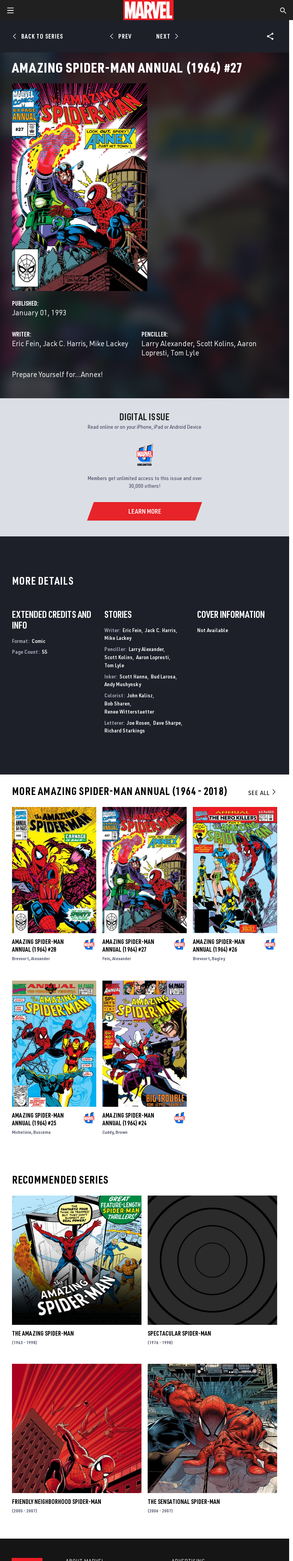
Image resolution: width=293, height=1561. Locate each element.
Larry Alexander (167, 343)
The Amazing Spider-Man (43, 1333)
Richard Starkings (124, 730)
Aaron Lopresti (152, 657)
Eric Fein (25, 343)
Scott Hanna (133, 676)
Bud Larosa (163, 676)
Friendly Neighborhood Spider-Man (56, 1501)
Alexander (40, 958)
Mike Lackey (108, 343)
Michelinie (21, 1132)
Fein (106, 958)
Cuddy (108, 1132)
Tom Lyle (184, 352)
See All (262, 793)
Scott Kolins (215, 343)
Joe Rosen (138, 722)
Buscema (42, 1132)
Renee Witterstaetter (129, 711)
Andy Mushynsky (122, 684)
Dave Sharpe (167, 722)
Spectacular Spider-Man (179, 1333)
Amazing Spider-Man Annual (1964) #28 (38, 945)
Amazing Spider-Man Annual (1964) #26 (219, 945)
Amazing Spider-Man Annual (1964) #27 (128, 945)
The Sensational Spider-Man (184, 1501)
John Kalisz (140, 695)
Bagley (218, 958)
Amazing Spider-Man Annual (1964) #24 (128, 1119)
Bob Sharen (117, 703)
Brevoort (20, 958)
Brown (122, 1132)
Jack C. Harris (64, 343)
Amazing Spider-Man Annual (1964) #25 (38, 1119)
